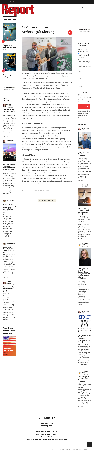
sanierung (37, 190)
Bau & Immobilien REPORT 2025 (46, 432)
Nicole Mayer (9, 140)
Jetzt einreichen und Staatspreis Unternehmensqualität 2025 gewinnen (9, 166)
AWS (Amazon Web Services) (85, 244)
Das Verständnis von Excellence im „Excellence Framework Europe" (84, 337)
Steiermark (47, 190)
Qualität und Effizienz (8, 171)
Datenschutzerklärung (85, 102)
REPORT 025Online (47, 437)
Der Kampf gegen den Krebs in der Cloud (83, 378)
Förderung (42, 190)
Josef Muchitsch (10, 200)
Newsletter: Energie (84, 62)
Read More (5, 136)
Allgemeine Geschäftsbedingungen (55, 439)
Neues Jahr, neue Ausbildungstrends (84, 153)
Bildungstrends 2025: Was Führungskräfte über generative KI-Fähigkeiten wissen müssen (84, 273)
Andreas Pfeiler (10, 243)
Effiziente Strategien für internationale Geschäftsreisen (84, 210)
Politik (4, 113)
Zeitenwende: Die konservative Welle (9, 110)
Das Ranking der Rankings (8, 76)
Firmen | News (82, 156)
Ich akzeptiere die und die (84, 97)
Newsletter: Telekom (84, 66)
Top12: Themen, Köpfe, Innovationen (9, 46)
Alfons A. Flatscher (8, 105)
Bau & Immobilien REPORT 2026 (46, 434)
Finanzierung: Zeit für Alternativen (8, 288)
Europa (5, 290)
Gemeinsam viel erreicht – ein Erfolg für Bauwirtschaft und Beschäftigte (9, 206)
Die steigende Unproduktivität (8, 248)
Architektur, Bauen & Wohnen (8, 211)
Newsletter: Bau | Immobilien (83, 56)
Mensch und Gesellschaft (6, 292)
